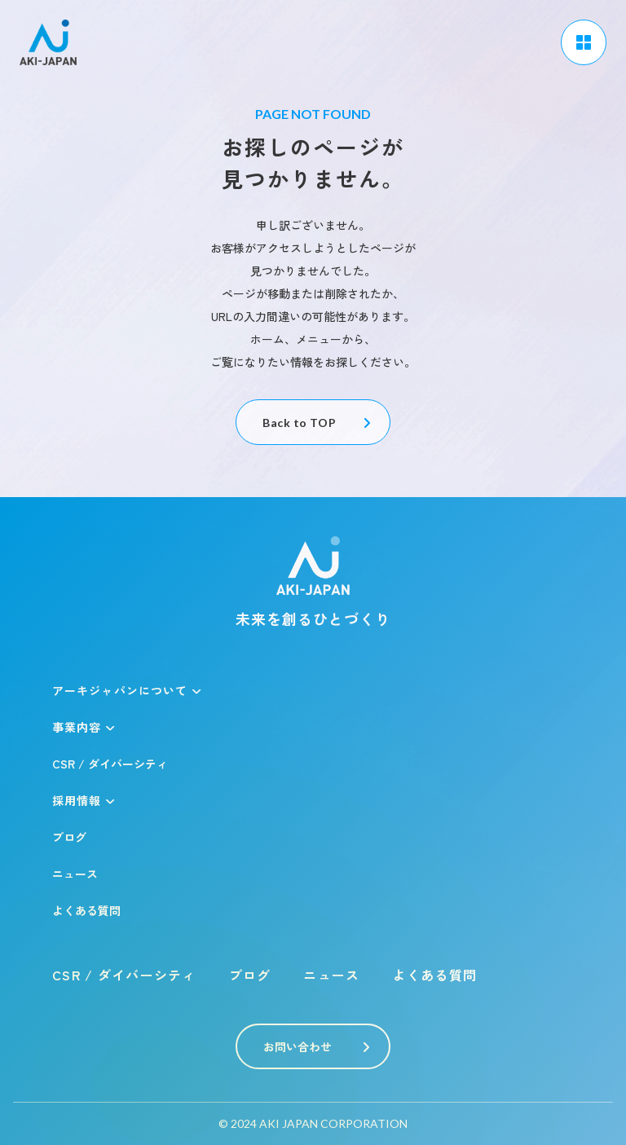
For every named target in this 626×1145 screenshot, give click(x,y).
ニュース (75, 873)
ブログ (69, 837)
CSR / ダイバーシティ (110, 763)
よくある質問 (86, 910)
